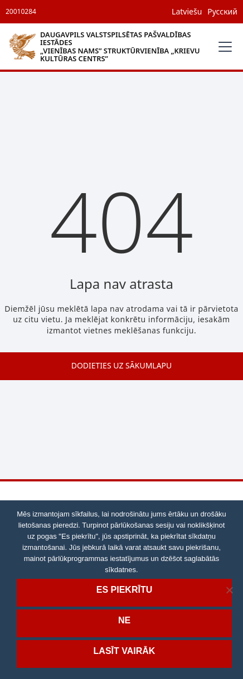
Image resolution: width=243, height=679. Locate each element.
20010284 (21, 11)
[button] (223, 46)
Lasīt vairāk (124, 651)
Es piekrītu (124, 589)
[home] (108, 46)
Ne (124, 620)
